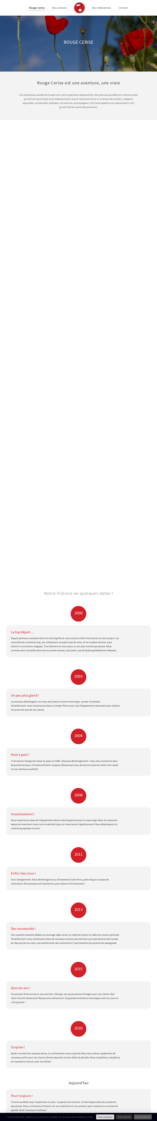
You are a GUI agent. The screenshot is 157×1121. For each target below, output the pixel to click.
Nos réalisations (101, 8)
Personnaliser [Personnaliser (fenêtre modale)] (142, 1117)
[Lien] (79, 8)
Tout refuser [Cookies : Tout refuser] (124, 1117)
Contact (123, 8)
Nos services (59, 8)
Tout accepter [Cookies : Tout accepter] (105, 1117)
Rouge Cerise (37, 8)
